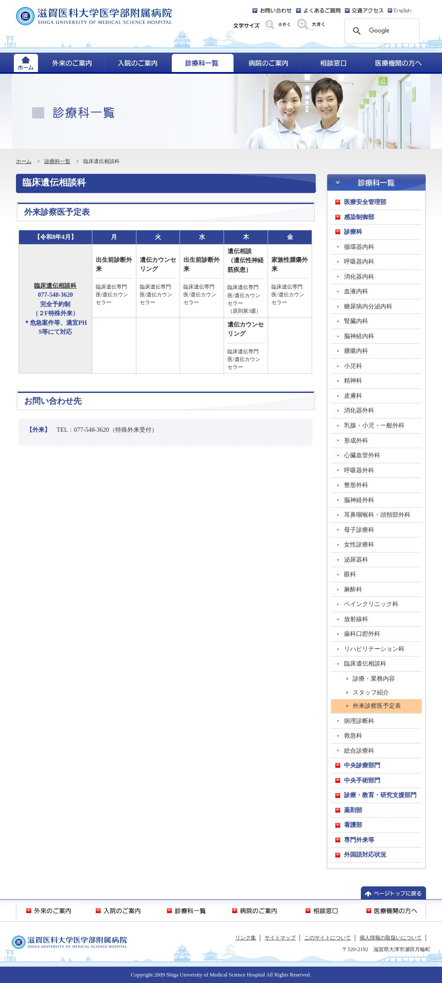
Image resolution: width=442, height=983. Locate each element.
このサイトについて (327, 938)
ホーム (24, 161)
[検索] (380, 31)
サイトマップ (280, 938)
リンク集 (245, 938)
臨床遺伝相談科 (55, 285)
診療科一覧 (57, 161)
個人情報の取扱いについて (391, 938)
